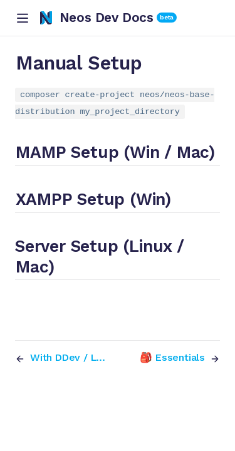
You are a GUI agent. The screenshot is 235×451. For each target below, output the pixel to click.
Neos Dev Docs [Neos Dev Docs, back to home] (97, 17)
